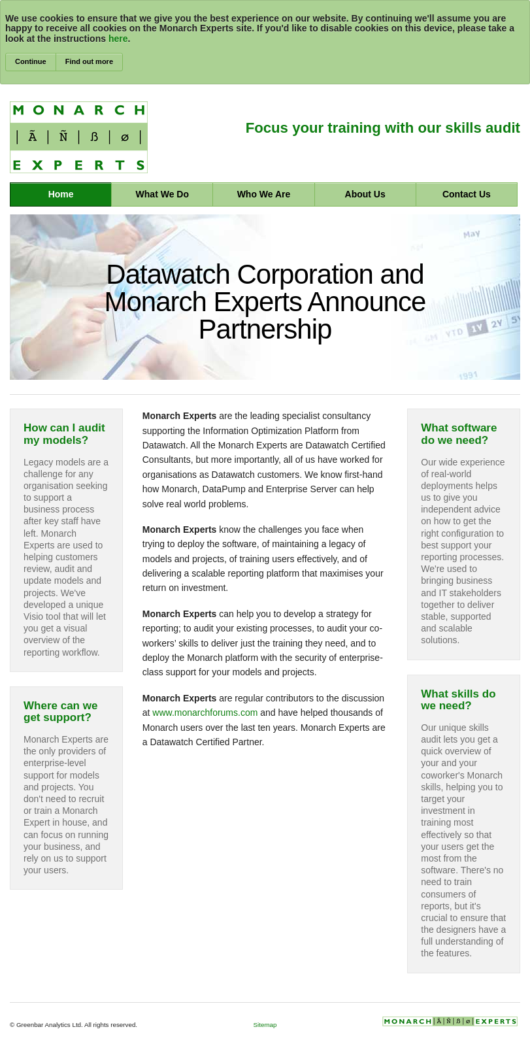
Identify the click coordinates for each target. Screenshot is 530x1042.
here (118, 38)
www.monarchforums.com (204, 712)
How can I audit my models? (64, 434)
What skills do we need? (458, 700)
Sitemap (265, 1024)
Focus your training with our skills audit (383, 128)
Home (61, 194)
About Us (365, 194)
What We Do (162, 194)
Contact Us (466, 194)
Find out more (89, 61)
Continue (30, 61)
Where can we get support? (60, 711)
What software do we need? (459, 434)
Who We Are (264, 194)
